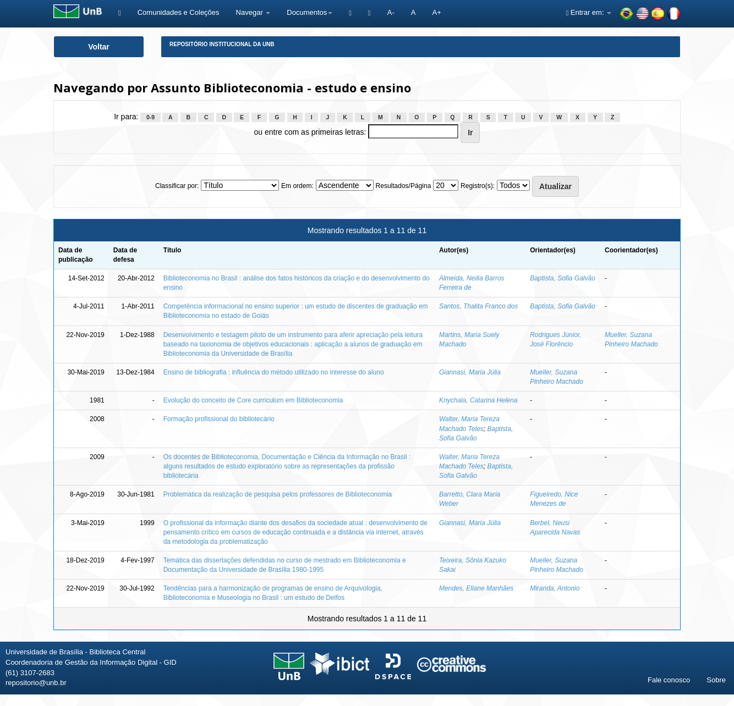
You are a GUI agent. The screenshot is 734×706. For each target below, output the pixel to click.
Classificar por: (177, 186)
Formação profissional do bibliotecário (219, 419)
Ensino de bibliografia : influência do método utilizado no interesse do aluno (273, 372)
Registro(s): (478, 186)
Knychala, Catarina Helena (478, 400)
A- (391, 12)
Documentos (309, 12)
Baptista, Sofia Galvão (562, 278)
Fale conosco (669, 680)
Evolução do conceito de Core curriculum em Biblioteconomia (253, 400)
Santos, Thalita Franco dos (478, 306)
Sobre (716, 680)
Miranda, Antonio (554, 588)
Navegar (253, 12)
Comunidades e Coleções (179, 12)
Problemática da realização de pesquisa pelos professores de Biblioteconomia (277, 494)
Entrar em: (588, 12)
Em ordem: (297, 186)
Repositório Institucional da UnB (222, 44)
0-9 (150, 117)
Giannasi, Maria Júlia (470, 372)
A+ (436, 12)
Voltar (98, 46)
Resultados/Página (403, 186)
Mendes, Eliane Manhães (476, 588)
